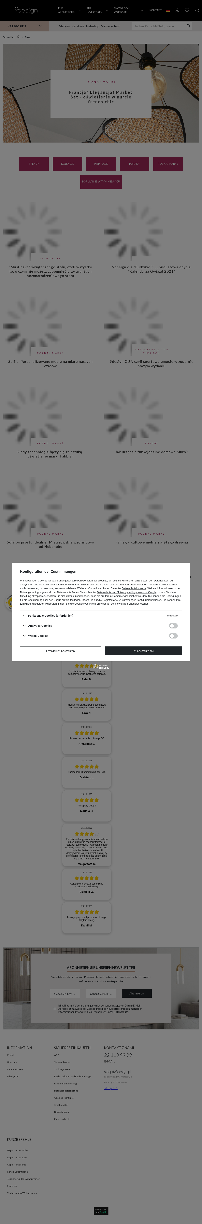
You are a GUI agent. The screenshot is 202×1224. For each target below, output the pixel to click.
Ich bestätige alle (143, 650)
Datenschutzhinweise (134, 588)
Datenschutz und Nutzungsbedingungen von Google (126, 592)
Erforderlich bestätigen (60, 650)
